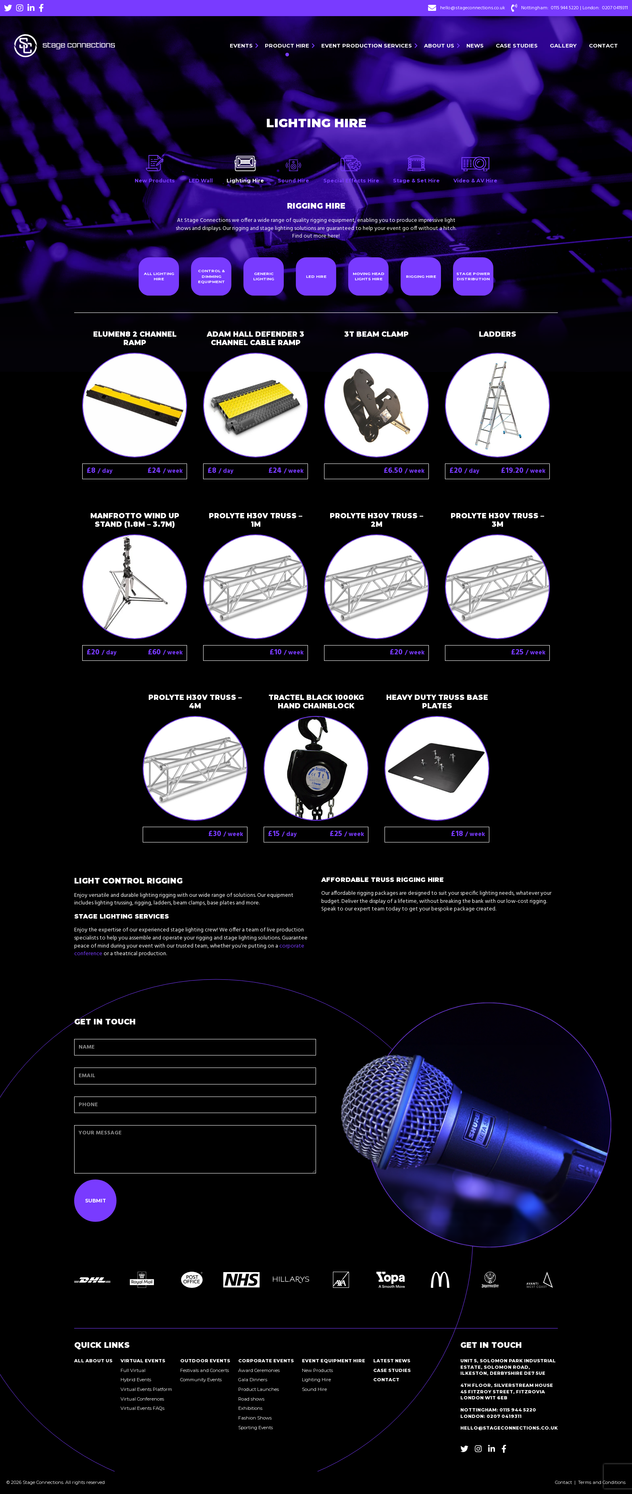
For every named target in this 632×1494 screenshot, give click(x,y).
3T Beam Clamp (376, 334)
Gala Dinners (252, 1379)
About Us (439, 45)
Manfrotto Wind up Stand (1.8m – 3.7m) (134, 519)
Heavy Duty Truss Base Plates (437, 701)
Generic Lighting (263, 276)
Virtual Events (143, 1361)
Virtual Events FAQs (142, 1408)
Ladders (497, 334)
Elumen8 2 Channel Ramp (135, 338)
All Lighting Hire (159, 276)
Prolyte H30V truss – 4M (195, 701)
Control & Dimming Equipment (211, 276)
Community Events (201, 1379)
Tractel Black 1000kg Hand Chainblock (316, 701)
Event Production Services (366, 45)
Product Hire (287, 45)
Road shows (251, 1399)
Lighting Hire (316, 1379)
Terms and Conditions (602, 1482)
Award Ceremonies (259, 1370)
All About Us (93, 1361)
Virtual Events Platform (146, 1389)
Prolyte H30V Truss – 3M (497, 519)
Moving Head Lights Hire (369, 276)
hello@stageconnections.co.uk (472, 8)
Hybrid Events (136, 1379)
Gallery (563, 45)
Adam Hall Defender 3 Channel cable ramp (255, 338)
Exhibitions (250, 1408)
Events (241, 45)
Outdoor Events (205, 1361)
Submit (95, 1201)
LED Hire (316, 276)
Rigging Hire (421, 276)
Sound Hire (314, 1389)
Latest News (391, 1361)
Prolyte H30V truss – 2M (376, 519)
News (475, 45)
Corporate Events (266, 1361)
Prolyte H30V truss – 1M (255, 519)
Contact (603, 45)
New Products (317, 1370)
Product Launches (258, 1389)
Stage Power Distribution (473, 276)
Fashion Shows (255, 1418)
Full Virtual (133, 1370)
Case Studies (517, 45)
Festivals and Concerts (204, 1370)
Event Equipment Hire (333, 1361)
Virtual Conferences (142, 1399)
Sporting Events (255, 1427)
